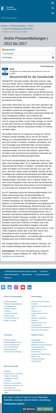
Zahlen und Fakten (10, 320)
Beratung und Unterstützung (40, 354)
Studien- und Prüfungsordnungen (38, 358)
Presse (31, 26)
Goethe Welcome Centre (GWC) (39, 315)
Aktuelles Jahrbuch (10, 308)
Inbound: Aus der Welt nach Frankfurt (40, 303)
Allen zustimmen (44, 409)
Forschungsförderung (11, 347)
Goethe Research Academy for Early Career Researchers (41, 329)
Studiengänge (36, 340)
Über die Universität (11, 366)
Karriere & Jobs (9, 316)
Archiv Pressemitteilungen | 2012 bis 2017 (18, 29)
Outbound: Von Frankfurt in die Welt (41, 308)
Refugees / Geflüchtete (39, 318)
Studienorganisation (38, 347)
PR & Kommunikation (9, 18)
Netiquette (8, 278)
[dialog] (29, 404)
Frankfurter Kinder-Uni (11, 318)
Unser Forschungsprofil (11, 345)
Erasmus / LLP (36, 311)
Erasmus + (35, 320)
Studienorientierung (37, 342)
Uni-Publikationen (10, 306)
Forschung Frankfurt (10, 313)
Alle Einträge (7, 57)
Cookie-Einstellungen (42, 274)
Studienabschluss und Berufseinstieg (38, 351)
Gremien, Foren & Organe (12, 383)
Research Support (10, 340)
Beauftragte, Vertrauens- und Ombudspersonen (13, 387)
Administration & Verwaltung (13, 373)
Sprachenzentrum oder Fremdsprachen (39, 324)
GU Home (4, 26)
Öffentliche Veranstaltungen (13, 304)
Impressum (44, 271)
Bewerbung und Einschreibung (41, 345)
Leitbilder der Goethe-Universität (11, 380)
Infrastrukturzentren (10, 349)
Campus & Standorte (11, 376)
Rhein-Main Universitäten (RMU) (12, 391)
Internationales (36, 296)
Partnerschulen (36, 361)
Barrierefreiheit (27, 274)
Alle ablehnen (29, 409)
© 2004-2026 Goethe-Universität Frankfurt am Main (21, 271)
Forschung (8, 335)
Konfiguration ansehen (14, 403)
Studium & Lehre (37, 335)
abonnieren (8, 50)
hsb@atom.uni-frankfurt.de (13, 256)
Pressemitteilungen (10, 301)
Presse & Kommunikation (13, 296)
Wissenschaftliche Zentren (12, 342)
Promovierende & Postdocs (13, 352)
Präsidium (7, 371)
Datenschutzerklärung (12, 274)
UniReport (7, 311)
